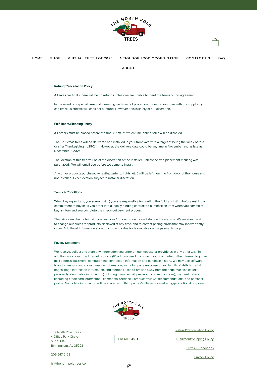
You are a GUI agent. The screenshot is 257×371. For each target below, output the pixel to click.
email (64, 108)
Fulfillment (195, 339)
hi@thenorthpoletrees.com (69, 363)
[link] (215, 42)
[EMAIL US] (128, 339)
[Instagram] (129, 366)
